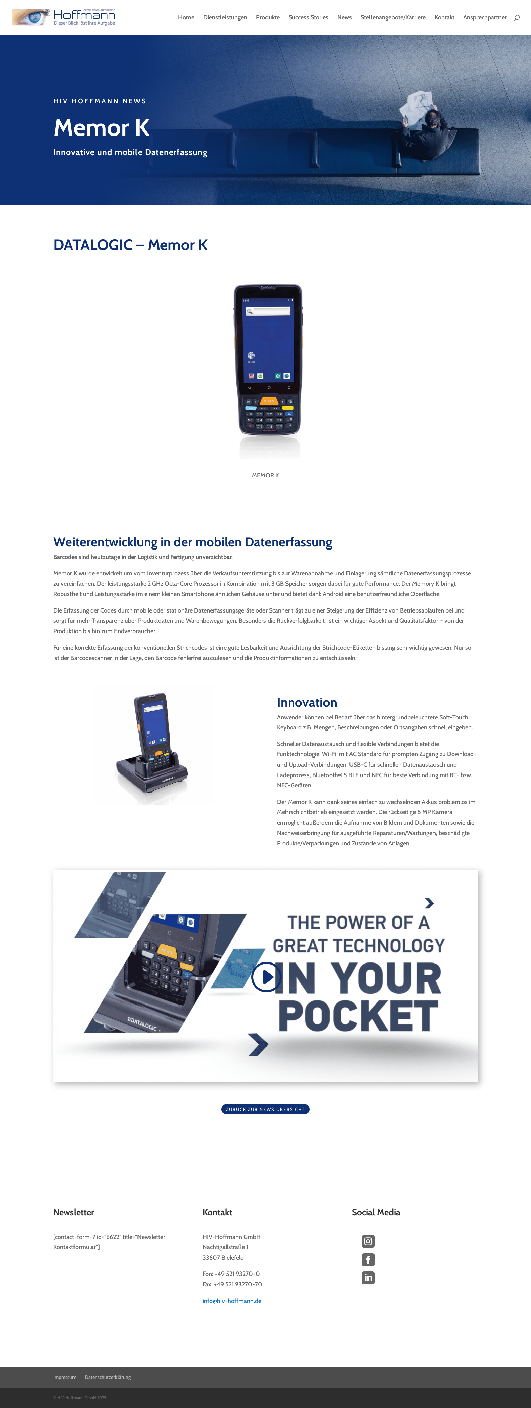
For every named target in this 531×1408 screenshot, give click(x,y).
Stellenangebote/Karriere (393, 18)
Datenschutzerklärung (108, 1377)
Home (186, 18)
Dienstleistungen (225, 18)
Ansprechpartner (485, 18)
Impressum (64, 1377)
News (344, 18)
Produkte (268, 18)
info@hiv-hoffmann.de (232, 1301)
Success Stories (308, 18)
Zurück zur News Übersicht (265, 1109)
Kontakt (444, 18)
